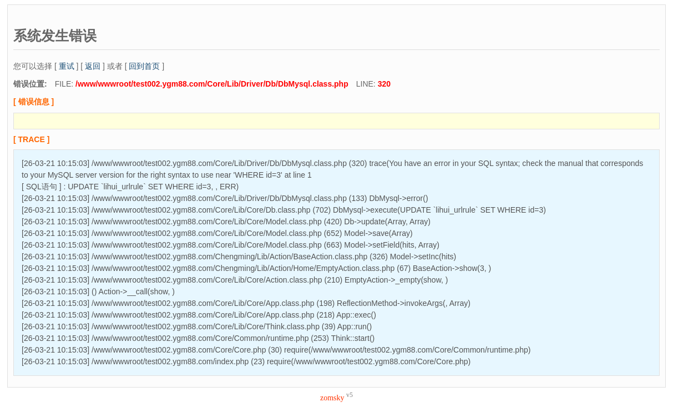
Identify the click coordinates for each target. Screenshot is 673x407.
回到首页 (144, 66)
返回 (92, 66)
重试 (66, 66)
